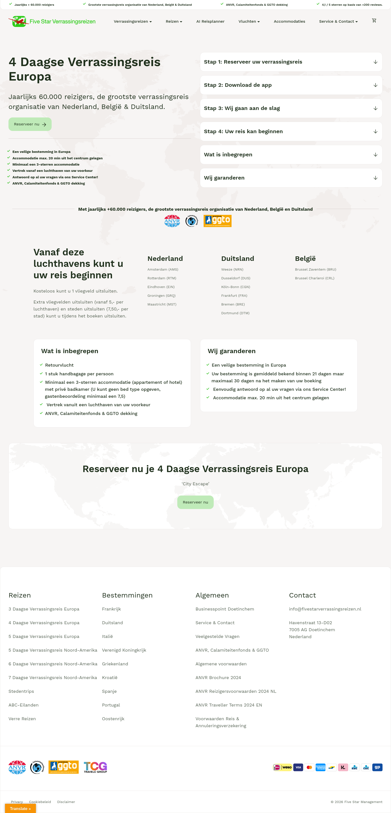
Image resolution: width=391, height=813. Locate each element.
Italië (107, 636)
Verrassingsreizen (131, 21)
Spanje (109, 691)
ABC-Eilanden (23, 705)
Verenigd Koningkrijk (124, 650)
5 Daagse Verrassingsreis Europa (43, 636)
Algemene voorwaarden (221, 663)
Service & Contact (336, 21)
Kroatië (109, 677)
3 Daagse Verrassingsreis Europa (43, 608)
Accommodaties (289, 21)
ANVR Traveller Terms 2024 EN (229, 705)
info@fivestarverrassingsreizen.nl (325, 608)
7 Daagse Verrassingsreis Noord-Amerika (52, 677)
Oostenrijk (113, 718)
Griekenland (115, 663)
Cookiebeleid (40, 802)
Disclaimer (66, 802)
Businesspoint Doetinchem (225, 608)
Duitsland (112, 622)
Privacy (17, 802)
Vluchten (247, 21)
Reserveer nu (26, 124)
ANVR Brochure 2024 (218, 677)
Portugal (111, 705)
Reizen (172, 21)
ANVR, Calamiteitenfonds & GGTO (232, 650)
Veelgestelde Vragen (218, 636)
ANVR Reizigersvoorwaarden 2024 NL (236, 691)
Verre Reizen (22, 718)
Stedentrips (21, 691)
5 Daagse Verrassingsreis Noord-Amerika (52, 650)
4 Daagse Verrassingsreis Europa (44, 622)
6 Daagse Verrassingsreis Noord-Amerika (53, 663)
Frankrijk (111, 608)
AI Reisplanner (210, 21)
